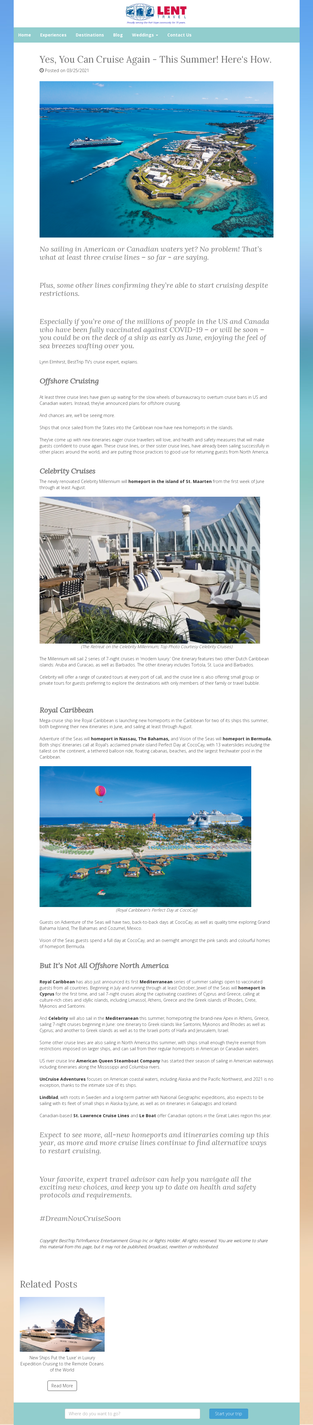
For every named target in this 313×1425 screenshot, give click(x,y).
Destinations (90, 35)
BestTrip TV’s (80, 362)
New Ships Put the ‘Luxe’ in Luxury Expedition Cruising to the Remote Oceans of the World (62, 1335)
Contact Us (179, 35)
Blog (118, 35)
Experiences (53, 35)
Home (24, 35)
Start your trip (228, 1413)
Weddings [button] (145, 35)
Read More (62, 1386)
